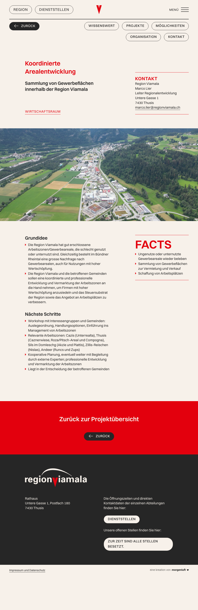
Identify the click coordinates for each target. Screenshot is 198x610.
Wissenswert (102, 26)
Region (21, 9)
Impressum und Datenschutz (27, 570)
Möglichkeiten (170, 26)
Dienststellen (54, 9)
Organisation (143, 37)
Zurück (28, 26)
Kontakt (176, 37)
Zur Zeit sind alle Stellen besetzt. (133, 543)
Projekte (135, 26)
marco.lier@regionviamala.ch (157, 107)
